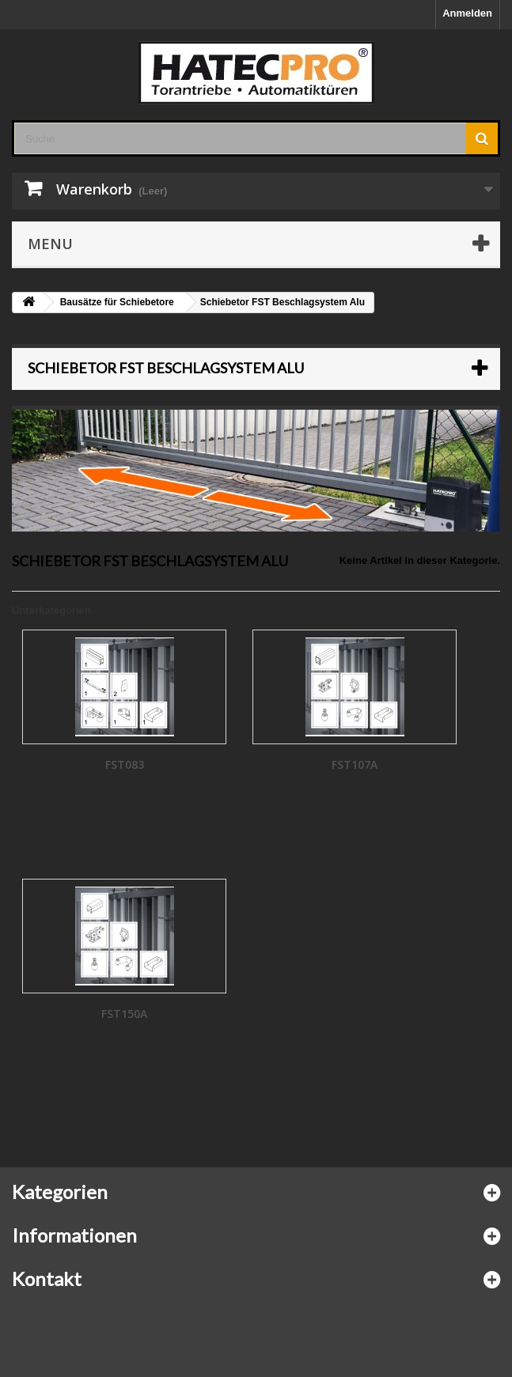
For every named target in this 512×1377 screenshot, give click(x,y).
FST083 (124, 764)
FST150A (124, 1013)
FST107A (354, 764)
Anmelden (467, 13)
